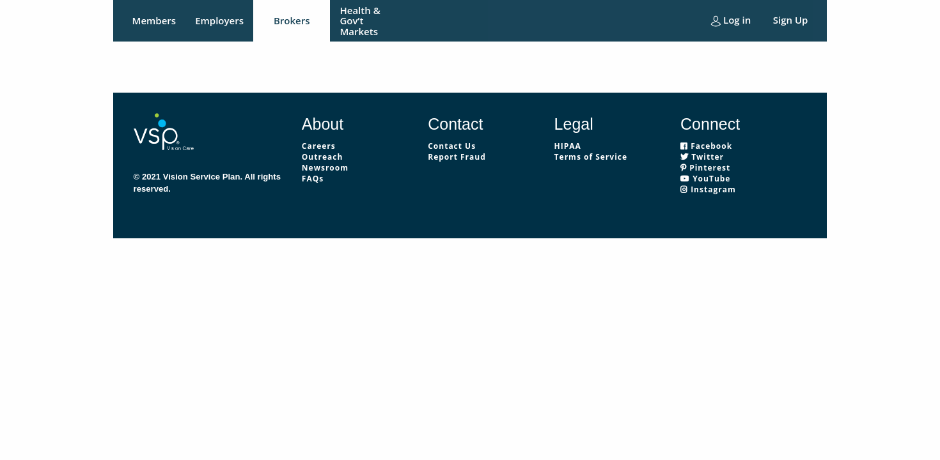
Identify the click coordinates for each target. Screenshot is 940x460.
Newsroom (325, 167)
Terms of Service (590, 156)
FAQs (313, 178)
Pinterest (705, 167)
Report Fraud (457, 156)
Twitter (702, 156)
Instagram (708, 189)
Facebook (706, 146)
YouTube (705, 178)
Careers (319, 146)
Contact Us (452, 146)
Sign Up (790, 19)
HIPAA (567, 146)
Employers (219, 20)
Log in (730, 19)
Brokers (292, 20)
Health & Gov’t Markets (360, 21)
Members (154, 20)
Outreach (322, 156)
